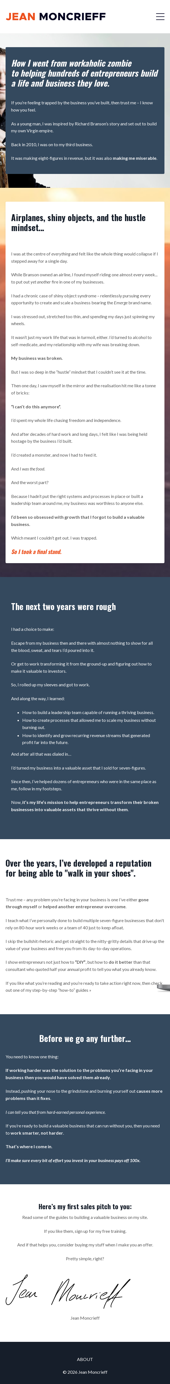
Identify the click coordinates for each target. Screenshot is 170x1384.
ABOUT (85, 1359)
